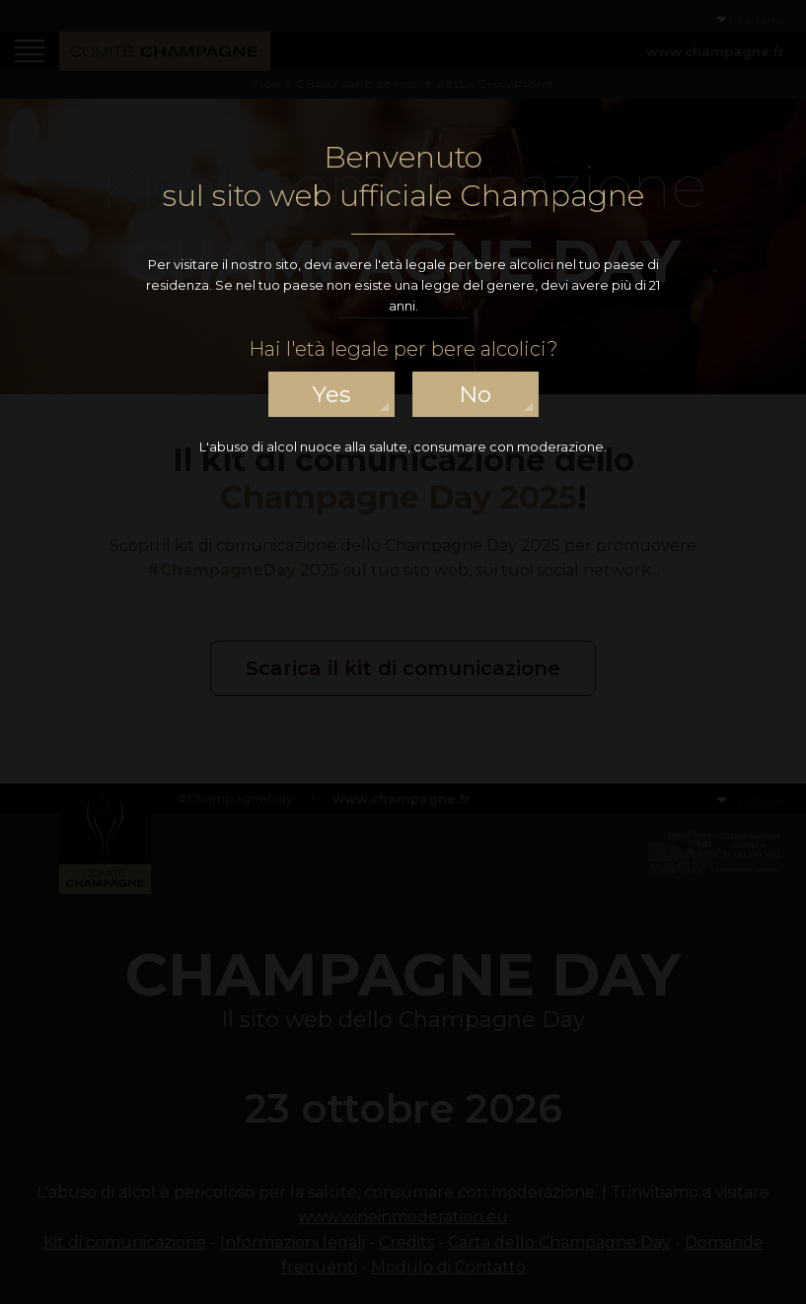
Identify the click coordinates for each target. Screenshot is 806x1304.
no (475, 394)
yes (331, 394)
